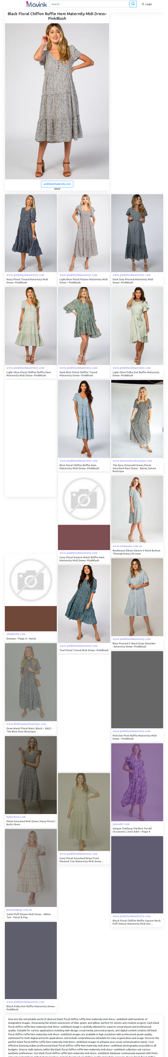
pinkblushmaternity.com (57, 184)
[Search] (92, 4)
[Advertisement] (34, 438)
